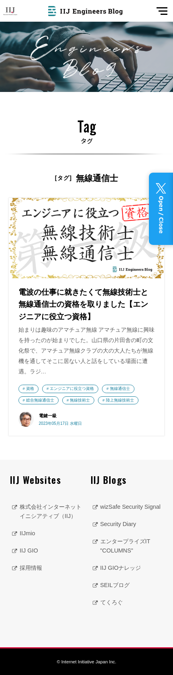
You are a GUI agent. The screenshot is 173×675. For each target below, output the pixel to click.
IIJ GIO (29, 550)
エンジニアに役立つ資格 (72, 388)
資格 (30, 388)
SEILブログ (115, 585)
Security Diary (118, 524)
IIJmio (27, 533)
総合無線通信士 (40, 400)
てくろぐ (111, 602)
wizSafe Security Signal (130, 507)
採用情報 (31, 568)
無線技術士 (80, 400)
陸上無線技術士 (120, 400)
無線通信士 (120, 388)
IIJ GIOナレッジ (120, 568)
